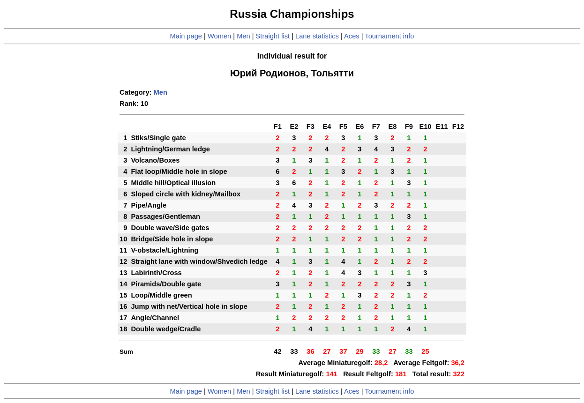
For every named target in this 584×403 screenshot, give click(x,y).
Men (243, 36)
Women (219, 36)
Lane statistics (317, 36)
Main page (186, 36)
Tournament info (389, 36)
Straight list (273, 36)
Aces (351, 36)
